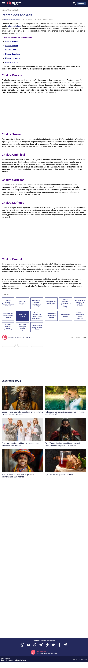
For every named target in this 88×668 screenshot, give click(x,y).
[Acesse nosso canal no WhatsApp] (35, 645)
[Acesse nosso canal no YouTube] (28, 645)
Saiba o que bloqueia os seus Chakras (22, 303)
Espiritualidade (13, 10)
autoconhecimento (8, 345)
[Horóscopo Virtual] (24, 3)
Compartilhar (78, 337)
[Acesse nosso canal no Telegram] (41, 645)
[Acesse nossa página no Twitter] (53, 645)
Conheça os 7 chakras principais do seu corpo (36, 303)
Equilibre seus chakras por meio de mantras (80, 303)
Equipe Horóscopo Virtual (12, 19)
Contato (76, 659)
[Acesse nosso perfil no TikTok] (47, 645)
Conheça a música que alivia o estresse (80, 315)
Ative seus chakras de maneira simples (22, 327)
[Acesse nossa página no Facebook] (59, 645)
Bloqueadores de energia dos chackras (8, 315)
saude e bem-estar (37, 345)
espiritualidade (23, 345)
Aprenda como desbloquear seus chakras (51, 303)
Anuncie (84, 659)
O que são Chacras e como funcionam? (8, 327)
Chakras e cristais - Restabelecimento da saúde (8, 303)
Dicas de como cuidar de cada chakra (37, 327)
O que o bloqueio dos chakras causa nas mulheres (37, 315)
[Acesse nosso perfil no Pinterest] (66, 645)
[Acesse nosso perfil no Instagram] (22, 645)
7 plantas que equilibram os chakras (51, 315)
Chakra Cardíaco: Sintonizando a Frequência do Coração (65, 303)
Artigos (4, 10)
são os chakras (14, 26)
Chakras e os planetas (65, 315)
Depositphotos (21, 660)
